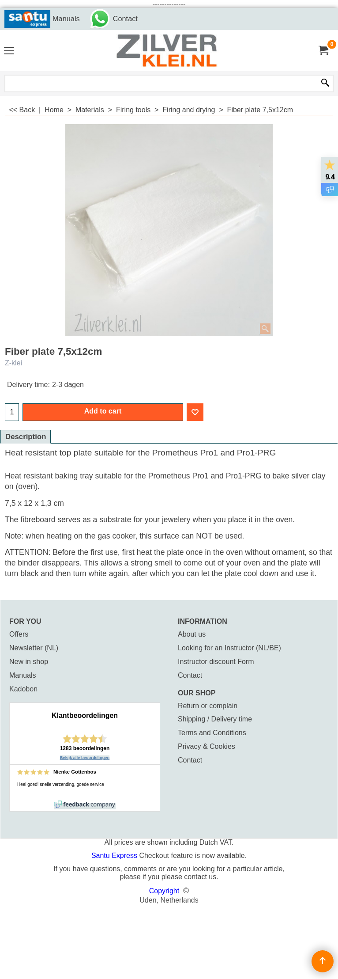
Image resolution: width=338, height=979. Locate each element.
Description (25, 437)
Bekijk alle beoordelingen (85, 757)
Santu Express (115, 855)
